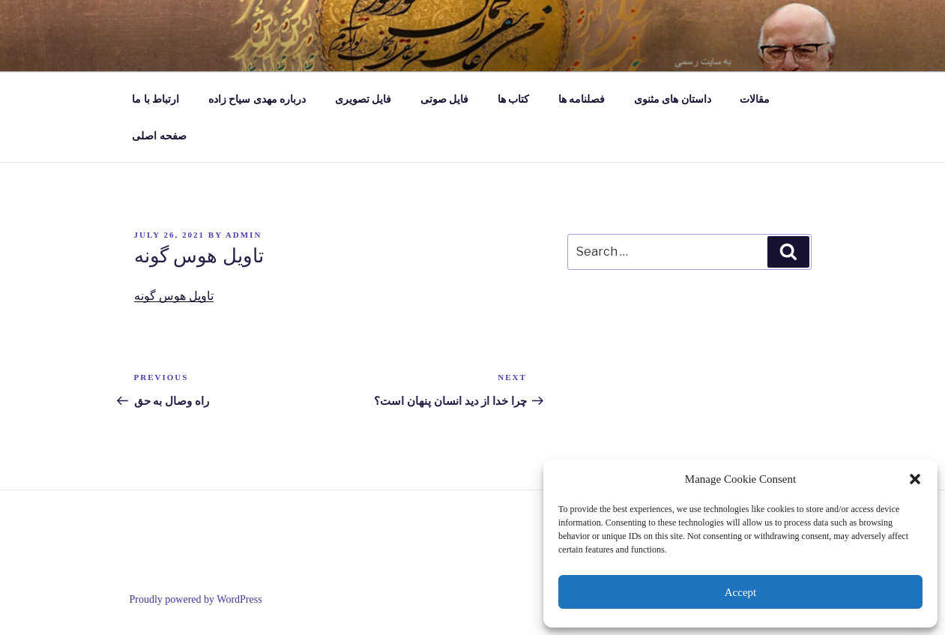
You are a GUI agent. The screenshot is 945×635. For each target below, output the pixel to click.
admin (244, 234)
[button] (915, 479)
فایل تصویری (363, 99)
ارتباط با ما (155, 99)
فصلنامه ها (582, 99)
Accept (740, 592)
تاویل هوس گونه (174, 295)
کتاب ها (514, 99)
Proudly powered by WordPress (196, 599)
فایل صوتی (444, 99)
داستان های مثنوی (672, 99)
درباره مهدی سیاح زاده (257, 99)
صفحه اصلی (159, 136)
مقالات (755, 99)
